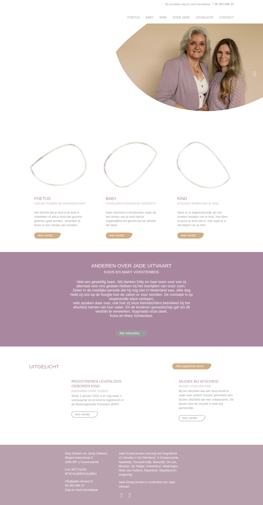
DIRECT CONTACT (51, 108)
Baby (150, 17)
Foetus (133, 17)
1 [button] (130, 119)
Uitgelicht (205, 17)
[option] (131, 74)
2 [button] (135, 119)
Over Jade (181, 17)
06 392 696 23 (224, 4)
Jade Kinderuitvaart (132, 482)
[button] (8, 74)
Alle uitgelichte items (189, 366)
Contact (226, 17)
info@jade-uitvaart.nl (79, 481)
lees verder (45, 235)
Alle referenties (129, 333)
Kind (163, 17)
